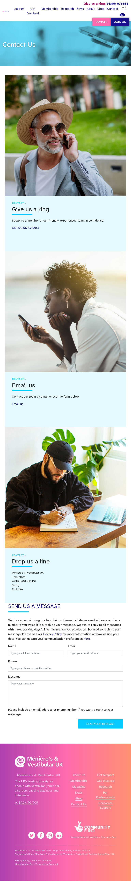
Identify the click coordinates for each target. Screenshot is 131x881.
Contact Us (19, 44)
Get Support (105, 775)
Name (12, 646)
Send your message (100, 724)
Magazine (78, 787)
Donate (101, 22)
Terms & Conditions (41, 860)
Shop (100, 9)
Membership (49, 9)
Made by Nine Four (24, 864)
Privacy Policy (52, 634)
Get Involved (33, 11)
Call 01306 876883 (25, 228)
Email (72, 646)
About (91, 9)
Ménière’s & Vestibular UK (39, 775)
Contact (112, 9)
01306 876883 (106, 4)
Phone (12, 661)
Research (67, 9)
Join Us (120, 22)
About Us (79, 775)
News (80, 9)
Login (124, 7)
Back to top (26, 802)
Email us (17, 404)
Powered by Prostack (46, 864)
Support (18, 9)
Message (14, 677)
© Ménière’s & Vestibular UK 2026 (33, 850)
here (87, 639)
